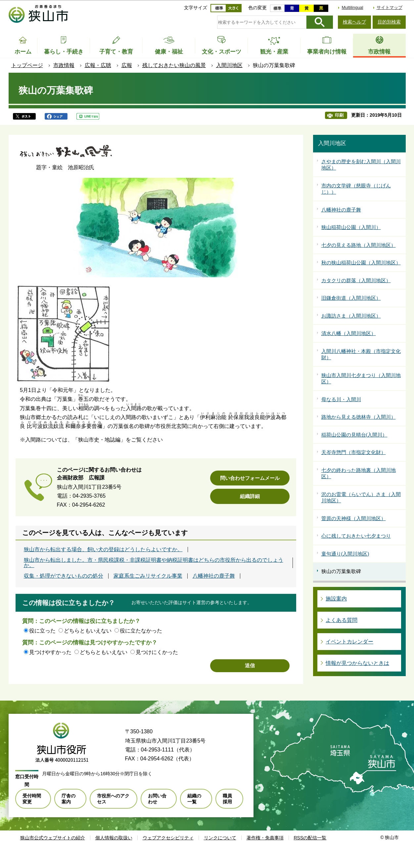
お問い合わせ (157, 798)
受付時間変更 (32, 798)
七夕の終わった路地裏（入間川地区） (358, 473)
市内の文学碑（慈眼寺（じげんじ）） (356, 189)
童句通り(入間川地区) (345, 554)
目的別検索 (389, 21)
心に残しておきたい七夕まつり (356, 536)
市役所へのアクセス (113, 798)
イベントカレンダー (349, 641)
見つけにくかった (157, 652)
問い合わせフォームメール (250, 478)
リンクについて (220, 837)
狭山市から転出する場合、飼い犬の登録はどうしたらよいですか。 (103, 549)
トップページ (27, 65)
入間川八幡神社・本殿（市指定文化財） (361, 354)
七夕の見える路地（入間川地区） (358, 245)
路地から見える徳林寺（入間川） (358, 417)
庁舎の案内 (68, 798)
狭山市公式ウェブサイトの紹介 (52, 837)
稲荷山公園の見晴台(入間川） (354, 435)
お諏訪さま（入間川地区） (351, 316)
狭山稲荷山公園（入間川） (351, 227)
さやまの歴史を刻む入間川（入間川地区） (361, 165)
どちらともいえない (88, 631)
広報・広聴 (98, 65)
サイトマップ (389, 7)
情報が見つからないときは (357, 663)
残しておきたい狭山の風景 (174, 65)
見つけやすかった (50, 652)
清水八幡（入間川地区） (348, 333)
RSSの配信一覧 (310, 837)
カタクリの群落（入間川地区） (356, 280)
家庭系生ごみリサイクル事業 (148, 576)
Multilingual (352, 7)
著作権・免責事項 (265, 837)
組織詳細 (250, 496)
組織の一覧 (194, 798)
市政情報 (63, 65)
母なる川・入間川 (341, 399)
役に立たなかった (141, 631)
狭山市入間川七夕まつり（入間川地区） (361, 378)
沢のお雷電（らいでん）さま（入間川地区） (361, 497)
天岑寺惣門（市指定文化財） (353, 452)
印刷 (339, 115)
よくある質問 (341, 620)
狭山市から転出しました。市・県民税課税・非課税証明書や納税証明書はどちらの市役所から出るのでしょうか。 (153, 562)
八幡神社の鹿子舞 (214, 576)
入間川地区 (229, 65)
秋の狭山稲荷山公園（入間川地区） (361, 262)
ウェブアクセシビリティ (168, 837)
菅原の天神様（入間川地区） (353, 518)
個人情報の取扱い (113, 837)
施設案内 (336, 598)
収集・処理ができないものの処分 (63, 576)
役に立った (42, 631)
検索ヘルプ (354, 21)
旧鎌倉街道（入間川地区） (351, 298)
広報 (126, 65)
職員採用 (227, 798)
